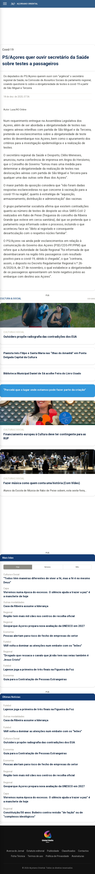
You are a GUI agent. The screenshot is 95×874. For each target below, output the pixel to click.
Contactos (83, 851)
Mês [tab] (77, 567)
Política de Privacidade (57, 856)
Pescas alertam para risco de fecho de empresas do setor (40, 635)
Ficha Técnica (18, 856)
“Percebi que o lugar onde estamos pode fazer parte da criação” (44, 389)
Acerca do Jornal (15, 851)
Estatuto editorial (35, 851)
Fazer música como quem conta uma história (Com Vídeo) (41, 483)
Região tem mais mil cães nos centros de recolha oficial (39, 616)
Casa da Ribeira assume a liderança (25, 606)
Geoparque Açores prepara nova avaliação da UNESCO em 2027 (44, 626)
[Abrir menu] (5, 4)
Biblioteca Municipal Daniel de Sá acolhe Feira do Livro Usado (42, 373)
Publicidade (53, 851)
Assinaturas (78, 856)
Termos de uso (35, 856)
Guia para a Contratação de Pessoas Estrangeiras (35, 679)
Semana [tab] (47, 567)
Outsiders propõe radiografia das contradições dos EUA (40, 336)
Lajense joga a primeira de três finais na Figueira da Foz (38, 669)
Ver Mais (91, 299)
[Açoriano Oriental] (47, 843)
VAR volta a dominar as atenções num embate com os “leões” (42, 645)
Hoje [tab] (17, 567)
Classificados (68, 851)
